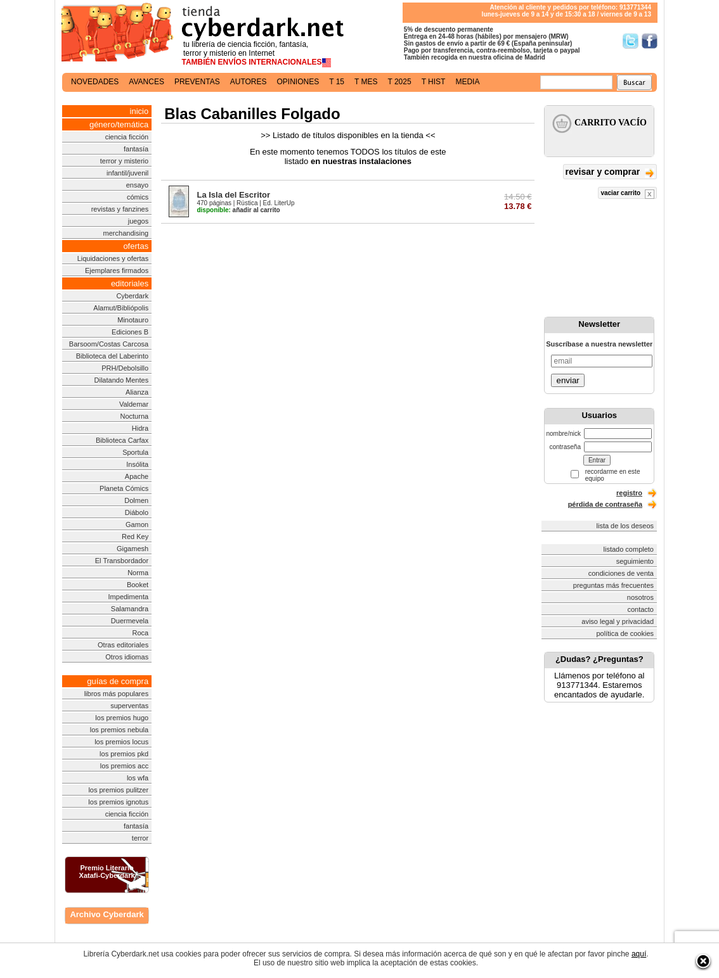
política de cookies (625, 633)
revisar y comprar (610, 173)
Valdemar (133, 404)
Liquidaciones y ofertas (113, 258)
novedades (95, 81)
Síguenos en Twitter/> (630, 41)
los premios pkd (124, 754)
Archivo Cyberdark (106, 914)
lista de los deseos (625, 526)
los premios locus (121, 742)
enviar (567, 380)
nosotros (640, 597)
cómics (137, 197)
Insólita (137, 464)
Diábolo (136, 512)
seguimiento (635, 561)
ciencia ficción (126, 137)
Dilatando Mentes (121, 380)
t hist (434, 81)
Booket (137, 584)
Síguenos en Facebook (649, 41)
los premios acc (124, 766)
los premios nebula (119, 730)
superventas (129, 705)
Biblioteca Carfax (122, 440)
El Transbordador (121, 560)
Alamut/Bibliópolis (120, 308)
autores (248, 81)
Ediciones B (130, 332)
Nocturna (134, 416)
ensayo (137, 185)
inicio (139, 111)
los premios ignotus (118, 802)
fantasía (136, 149)
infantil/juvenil (127, 173)
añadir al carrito (238, 209)
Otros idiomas (126, 657)
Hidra (140, 428)
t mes (365, 81)
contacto (640, 609)
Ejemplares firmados (116, 270)
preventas (197, 81)
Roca (140, 633)
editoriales (129, 283)
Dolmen (136, 500)
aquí (639, 953)
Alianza (137, 392)
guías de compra (117, 681)
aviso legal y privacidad (617, 621)
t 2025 (399, 81)
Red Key (135, 536)
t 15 (336, 81)
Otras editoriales (123, 645)
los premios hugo (121, 717)
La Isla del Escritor (233, 195)
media (467, 81)
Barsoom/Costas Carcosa (108, 344)
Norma (137, 572)
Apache (136, 476)
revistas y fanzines (119, 209)
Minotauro (132, 320)
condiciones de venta (621, 573)
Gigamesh (132, 548)
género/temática (118, 124)
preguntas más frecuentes (613, 585)
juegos (138, 221)
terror (140, 838)
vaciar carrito (627, 194)
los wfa (137, 778)
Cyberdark (132, 296)
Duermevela (129, 621)
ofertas (135, 246)
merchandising (126, 233)
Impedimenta (128, 596)
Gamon (137, 524)
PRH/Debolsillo (124, 368)
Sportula (135, 452)
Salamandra (129, 609)
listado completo (629, 549)
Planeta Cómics (124, 488)
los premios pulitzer (118, 790)
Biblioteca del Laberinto (112, 356)
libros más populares (116, 693)
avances (146, 81)
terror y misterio (124, 161)
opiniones (298, 81)
